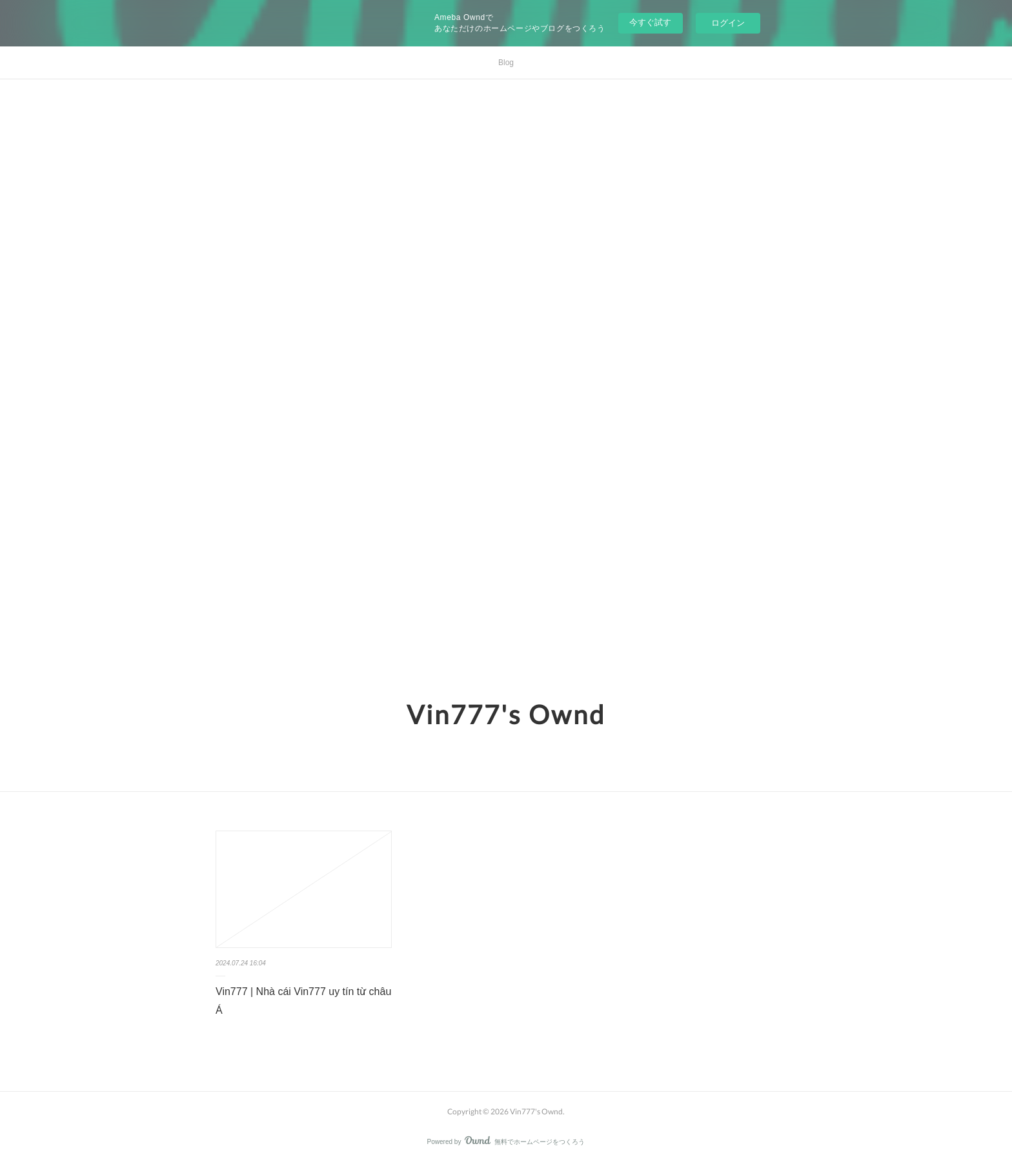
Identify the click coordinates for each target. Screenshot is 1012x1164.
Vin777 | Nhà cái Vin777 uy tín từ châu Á (303, 1001)
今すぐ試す (650, 22)
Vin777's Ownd (506, 714)
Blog (506, 62)
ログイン (728, 23)
